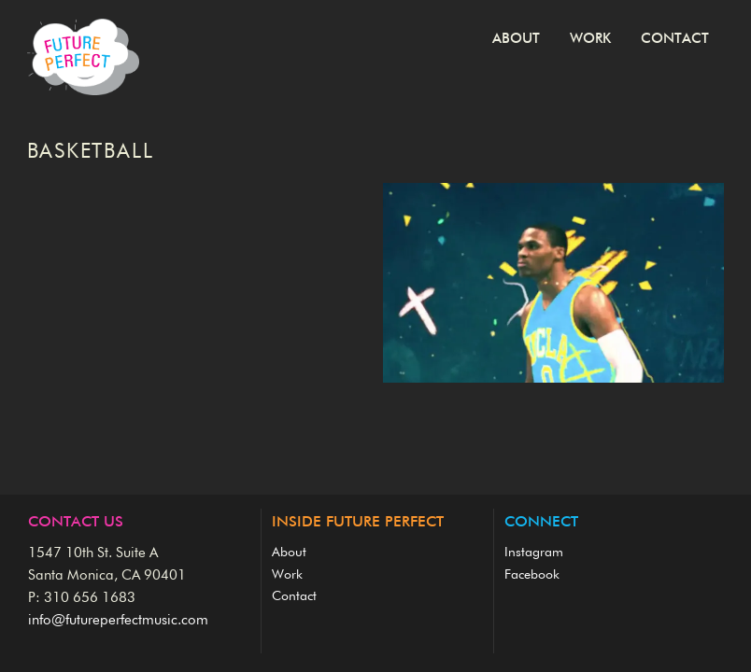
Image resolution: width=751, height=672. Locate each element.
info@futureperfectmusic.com (118, 620)
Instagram (533, 552)
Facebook (532, 574)
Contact (675, 39)
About (516, 39)
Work (590, 39)
